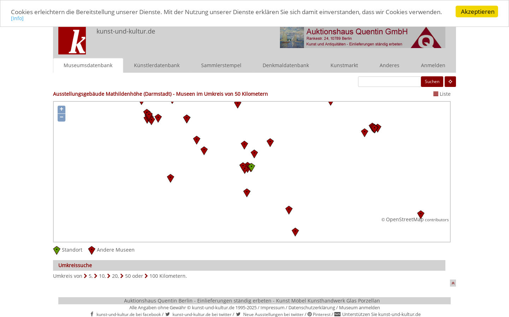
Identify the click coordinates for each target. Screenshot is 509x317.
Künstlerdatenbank (157, 64)
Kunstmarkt (344, 64)
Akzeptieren (478, 11)
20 (115, 275)
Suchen (432, 81)
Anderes (389, 64)
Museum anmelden (359, 307)
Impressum (273, 307)
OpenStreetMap (405, 219)
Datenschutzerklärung (311, 307)
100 (154, 275)
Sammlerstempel (221, 64)
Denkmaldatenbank (286, 64)
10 (102, 275)
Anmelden (433, 64)
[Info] (17, 17)
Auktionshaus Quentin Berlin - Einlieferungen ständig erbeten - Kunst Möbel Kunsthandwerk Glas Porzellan (252, 300)
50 (128, 275)
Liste (442, 93)
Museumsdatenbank (88, 64)
